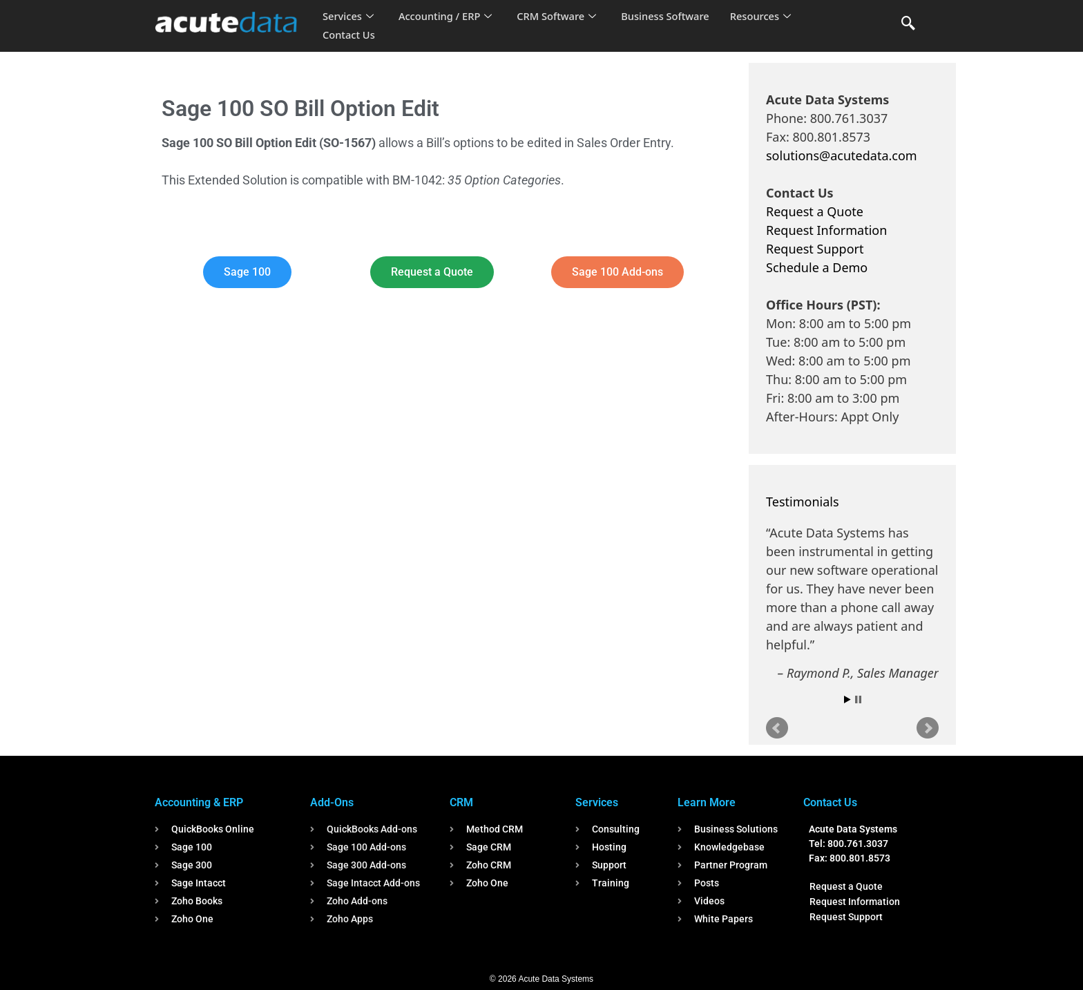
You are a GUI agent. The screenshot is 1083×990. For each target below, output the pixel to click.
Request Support (814, 248)
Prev (777, 728)
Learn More (707, 802)
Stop (858, 699)
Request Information (826, 230)
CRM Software (561, 16)
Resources (768, 16)
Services (348, 16)
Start (847, 699)
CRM (461, 802)
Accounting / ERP (447, 16)
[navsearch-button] (908, 24)
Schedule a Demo (817, 267)
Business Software (671, 16)
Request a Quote (814, 211)
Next (928, 728)
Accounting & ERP (199, 802)
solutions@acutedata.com (841, 155)
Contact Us (349, 35)
